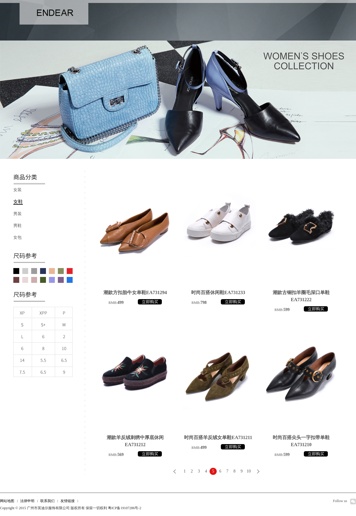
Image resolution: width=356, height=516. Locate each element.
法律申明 (27, 501)
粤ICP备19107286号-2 (124, 508)
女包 (17, 237)
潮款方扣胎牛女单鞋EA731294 (135, 292)
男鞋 (17, 225)
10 (249, 471)
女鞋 (18, 201)
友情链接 (67, 501)
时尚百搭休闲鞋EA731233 (218, 292)
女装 (17, 190)
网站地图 (7, 501)
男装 (17, 214)
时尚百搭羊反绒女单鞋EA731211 (218, 437)
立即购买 (150, 301)
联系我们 (47, 501)
